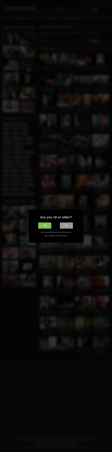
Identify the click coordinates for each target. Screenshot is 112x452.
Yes (44, 225)
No (66, 225)
